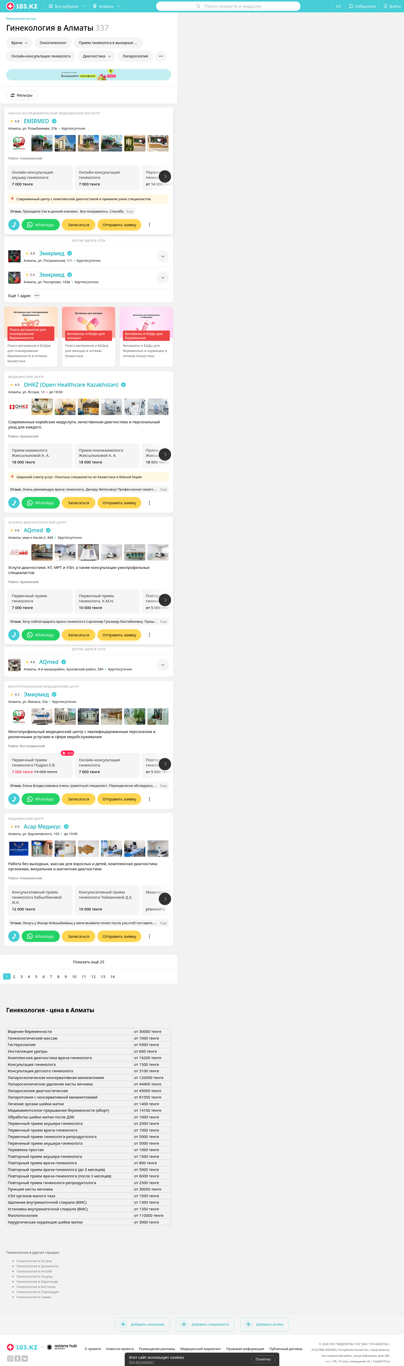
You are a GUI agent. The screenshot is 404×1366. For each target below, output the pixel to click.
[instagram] (10, 1358)
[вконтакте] (25, 1358)
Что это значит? (141, 1362)
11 (84, 976)
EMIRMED (36, 121)
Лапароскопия (135, 56)
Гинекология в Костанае (36, 1286)
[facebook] (17, 1358)
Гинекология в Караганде (37, 1281)
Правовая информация (245, 1348)
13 (103, 976)
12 (93, 976)
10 (74, 976)
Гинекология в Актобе (34, 1271)
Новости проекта (120, 1348)
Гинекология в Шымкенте (37, 1266)
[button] (66, 6)
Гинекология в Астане (34, 1261)
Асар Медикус (42, 826)
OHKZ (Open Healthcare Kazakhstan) (71, 385)
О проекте (93, 1348)
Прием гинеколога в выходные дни (110, 42)
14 (112, 976)
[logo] (22, 6)
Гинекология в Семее (33, 1297)
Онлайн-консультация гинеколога (41, 56)
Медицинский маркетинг (200, 1348)
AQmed (33, 530)
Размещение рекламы (157, 1348)
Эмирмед (51, 253)
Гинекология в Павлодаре (37, 1291)
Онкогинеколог (53, 42)
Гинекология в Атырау (34, 1276)
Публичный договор (285, 1348)
